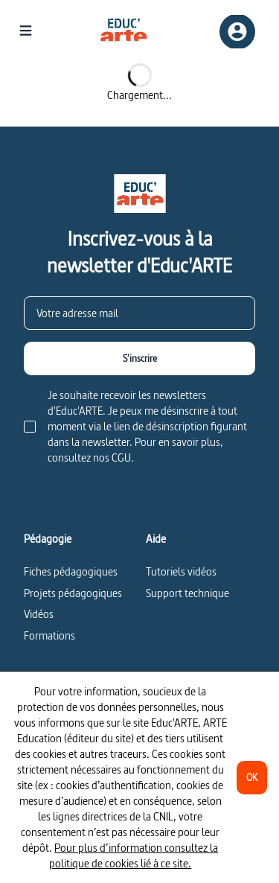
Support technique (187, 593)
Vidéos (39, 614)
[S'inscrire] (139, 358)
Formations (49, 635)
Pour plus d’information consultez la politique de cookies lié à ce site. (133, 855)
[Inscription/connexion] (237, 31)
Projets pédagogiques (73, 593)
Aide (156, 539)
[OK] (252, 777)
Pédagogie (47, 539)
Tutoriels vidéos (181, 571)
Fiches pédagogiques (71, 571)
